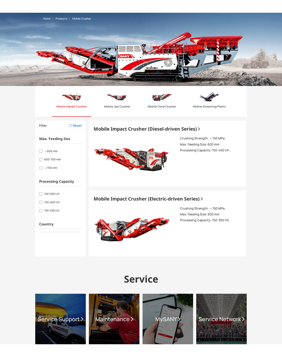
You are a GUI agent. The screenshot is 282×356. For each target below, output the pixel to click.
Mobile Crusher (81, 18)
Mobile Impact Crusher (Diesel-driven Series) (147, 129)
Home (47, 18)
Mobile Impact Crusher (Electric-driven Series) (148, 198)
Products (62, 18)
